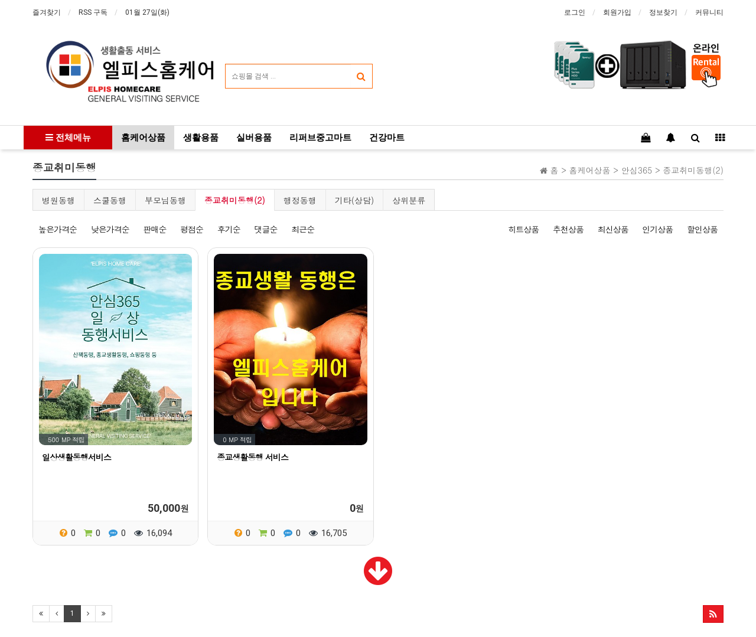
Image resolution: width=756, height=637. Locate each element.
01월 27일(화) (147, 12)
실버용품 (254, 137)
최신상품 (613, 229)
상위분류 (408, 200)
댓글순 (265, 229)
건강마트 (387, 137)
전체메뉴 (68, 137)
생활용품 (201, 137)
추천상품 (568, 229)
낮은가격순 (110, 229)
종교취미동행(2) (234, 200)
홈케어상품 (143, 137)
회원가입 (617, 12)
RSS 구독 (93, 12)
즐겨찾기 (46, 12)
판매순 (154, 229)
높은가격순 (57, 229)
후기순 (228, 229)
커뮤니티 (709, 12)
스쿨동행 (109, 200)
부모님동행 (165, 200)
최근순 (302, 229)
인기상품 (657, 229)
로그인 (574, 12)
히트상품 (523, 229)
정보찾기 (663, 12)
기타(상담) (354, 200)
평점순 (191, 229)
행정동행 (300, 200)
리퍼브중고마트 (320, 137)
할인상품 (702, 229)
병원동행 (58, 200)
